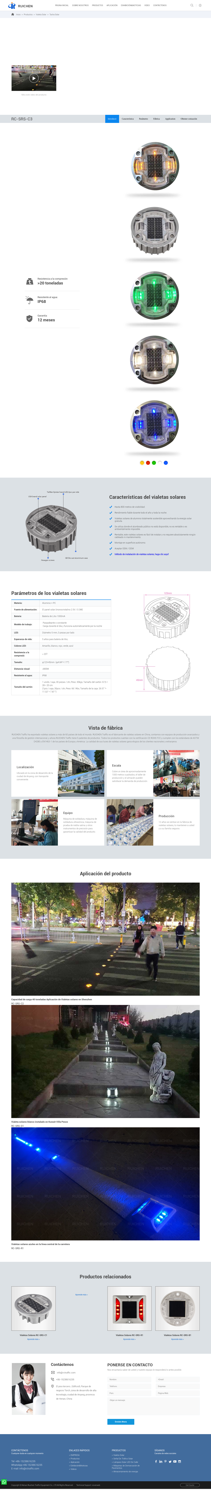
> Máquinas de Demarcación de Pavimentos (126, 1467)
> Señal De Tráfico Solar (122, 1459)
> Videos (73, 1470)
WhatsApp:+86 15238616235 (26, 1465)
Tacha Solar (58, 14)
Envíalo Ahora (121, 1422)
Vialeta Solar (43, 14)
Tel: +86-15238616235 (23, 1462)
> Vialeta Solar (118, 1456)
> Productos (74, 1459)
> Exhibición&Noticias (78, 1466)
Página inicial (62, 5)
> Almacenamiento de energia (125, 1472)
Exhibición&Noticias (131, 5)
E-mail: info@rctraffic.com (25, 1469)
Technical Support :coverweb (88, 1486)
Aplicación (112, 5)
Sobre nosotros (80, 5)
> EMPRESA (74, 1456)
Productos (97, 5)
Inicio (18, 14)
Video (147, 5)
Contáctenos (160, 5)
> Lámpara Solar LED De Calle (125, 1463)
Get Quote (189, 1486)
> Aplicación (74, 1463)
